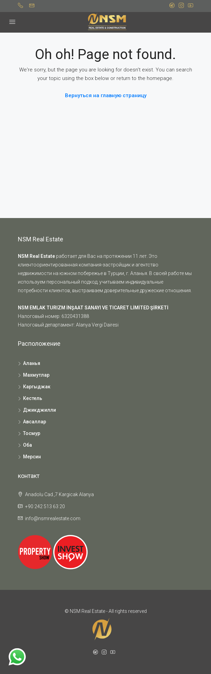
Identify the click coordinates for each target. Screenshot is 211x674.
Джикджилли (39, 410)
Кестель (32, 398)
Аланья (31, 363)
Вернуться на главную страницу (105, 95)
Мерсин (32, 456)
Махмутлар (36, 375)
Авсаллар (34, 421)
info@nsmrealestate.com (52, 518)
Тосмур (31, 433)
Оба (27, 445)
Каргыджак (37, 386)
